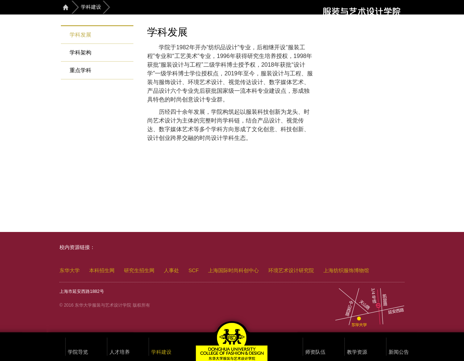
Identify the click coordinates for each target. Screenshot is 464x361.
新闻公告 (399, 352)
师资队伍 (315, 352)
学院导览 (78, 352)
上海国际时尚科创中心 (233, 270)
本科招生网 (102, 270)
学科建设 (91, 7)
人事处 (171, 270)
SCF (193, 270)
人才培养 (119, 352)
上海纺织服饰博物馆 (346, 270)
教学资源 (357, 352)
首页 (65, 7)
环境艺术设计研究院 (291, 270)
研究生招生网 (139, 270)
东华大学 (69, 270)
